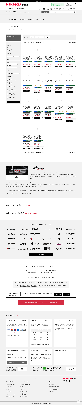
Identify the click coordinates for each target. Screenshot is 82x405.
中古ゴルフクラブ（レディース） (25, 384)
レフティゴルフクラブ (10, 386)
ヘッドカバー (11, 87)
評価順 (29, 42)
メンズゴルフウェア (11, 96)
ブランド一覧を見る (41, 254)
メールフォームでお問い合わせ (71, 369)
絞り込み (45, 12)
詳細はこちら (23, 320)
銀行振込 (21, 324)
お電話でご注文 (12, 362)
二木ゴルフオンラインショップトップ (11, 15)
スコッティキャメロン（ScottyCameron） (25, 15)
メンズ (9, 47)
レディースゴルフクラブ (24, 383)
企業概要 (50, 383)
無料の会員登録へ (58, 294)
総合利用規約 (51, 384)
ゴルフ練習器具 (11, 89)
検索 (13, 102)
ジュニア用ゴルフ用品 (12, 94)
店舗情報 (50, 381)
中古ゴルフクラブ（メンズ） (11, 384)
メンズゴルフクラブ (9, 383)
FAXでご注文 (22, 362)
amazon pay (20, 325)
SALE (9, 50)
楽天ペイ (9, 327)
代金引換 (9, 324)
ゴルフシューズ (11, 83)
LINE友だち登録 (66, 294)
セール (32, 37)
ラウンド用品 (11, 91)
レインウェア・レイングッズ (13, 98)
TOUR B (29, 12)
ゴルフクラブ (10, 79)
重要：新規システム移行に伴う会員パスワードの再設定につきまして (41, 302)
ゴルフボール (11, 84)
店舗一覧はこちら (22, 369)
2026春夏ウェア (24, 12)
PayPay (25, 325)
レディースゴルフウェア (12, 97)
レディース (10, 49)
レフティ (37, 37)
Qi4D (16, 12)
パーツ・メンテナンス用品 (12, 80)
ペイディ (13, 327)
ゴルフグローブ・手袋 (12, 86)
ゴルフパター (53, 174)
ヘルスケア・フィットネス (12, 90)
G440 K (19, 12)
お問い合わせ (38, 1)
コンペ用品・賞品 (11, 93)
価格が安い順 (33, 42)
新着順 (43, 42)
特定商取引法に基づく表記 (54, 386)
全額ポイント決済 (14, 325)
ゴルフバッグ (10, 82)
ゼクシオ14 (8, 12)
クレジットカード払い (15, 324)
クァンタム (13, 12)
